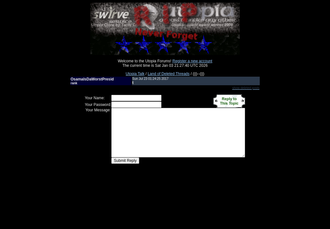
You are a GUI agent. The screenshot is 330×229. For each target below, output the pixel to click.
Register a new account (192, 61)
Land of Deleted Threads (168, 74)
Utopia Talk (135, 74)
